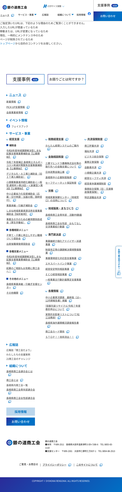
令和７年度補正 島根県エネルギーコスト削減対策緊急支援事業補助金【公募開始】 (24, 165)
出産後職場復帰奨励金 (18, 243)
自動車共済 (90, 167)
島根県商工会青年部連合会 (20, 389)
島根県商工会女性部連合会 (20, 398)
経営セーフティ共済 (95, 178)
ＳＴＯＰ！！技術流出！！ (59, 336)
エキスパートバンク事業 (58, 263)
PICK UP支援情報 (15, 107)
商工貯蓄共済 (92, 145)
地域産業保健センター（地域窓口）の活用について (62, 198)
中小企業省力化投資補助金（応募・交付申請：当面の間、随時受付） (24, 197)
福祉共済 (89, 151)
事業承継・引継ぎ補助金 (19, 205)
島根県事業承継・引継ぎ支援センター (24, 285)
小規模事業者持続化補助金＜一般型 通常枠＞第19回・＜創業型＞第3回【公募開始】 (24, 185)
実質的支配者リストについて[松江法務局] (62, 316)
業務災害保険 (92, 162)
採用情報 (81, 14)
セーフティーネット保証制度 (60, 182)
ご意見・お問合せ (28, 464)
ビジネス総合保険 (94, 156)
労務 (50, 190)
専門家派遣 (54, 234)
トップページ (7, 43)
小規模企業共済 (93, 172)
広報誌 (45, 14)
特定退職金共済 (93, 197)
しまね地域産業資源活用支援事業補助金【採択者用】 (24, 212)
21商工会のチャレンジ (18, 359)
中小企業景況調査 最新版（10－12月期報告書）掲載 (63, 299)
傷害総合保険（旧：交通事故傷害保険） (99, 190)
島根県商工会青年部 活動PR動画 (63, 214)
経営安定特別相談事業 (57, 269)
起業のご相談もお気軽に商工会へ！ (23, 269)
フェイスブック (17, 126)
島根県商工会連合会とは (19, 371)
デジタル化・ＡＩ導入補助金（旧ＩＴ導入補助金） (24, 175)
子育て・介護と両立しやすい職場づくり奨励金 (24, 236)
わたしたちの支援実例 (18, 354)
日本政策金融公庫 (54, 172)
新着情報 (11, 101)
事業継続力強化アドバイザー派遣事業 (63, 242)
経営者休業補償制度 (95, 183)
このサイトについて (87, 464)
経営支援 (14, 139)
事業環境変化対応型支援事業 (60, 258)
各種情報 (53, 291)
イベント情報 (18, 120)
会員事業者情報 (14, 112)
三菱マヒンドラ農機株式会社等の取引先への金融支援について (63, 164)
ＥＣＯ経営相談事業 (56, 274)
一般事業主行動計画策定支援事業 (63, 279)
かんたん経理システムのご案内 (62, 145)
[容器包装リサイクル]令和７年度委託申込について (62, 307)
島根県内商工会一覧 (17, 385)
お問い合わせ (107, 16)
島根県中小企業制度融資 (58, 177)
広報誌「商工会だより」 (19, 350)
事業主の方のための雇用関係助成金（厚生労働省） (24, 221)
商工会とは (12, 380)
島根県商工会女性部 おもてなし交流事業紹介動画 (63, 225)
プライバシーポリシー (54, 464)
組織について (18, 365)
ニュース (4, 15)
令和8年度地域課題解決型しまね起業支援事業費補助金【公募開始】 (23, 153)
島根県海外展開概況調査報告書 (62, 322)
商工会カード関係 (54, 331)
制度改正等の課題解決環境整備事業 (63, 251)
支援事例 (107, 5)
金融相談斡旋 (56, 156)
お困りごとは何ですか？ (66, 79)
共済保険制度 (95, 139)
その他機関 (12, 292)
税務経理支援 (56, 139)
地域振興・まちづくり (61, 208)
